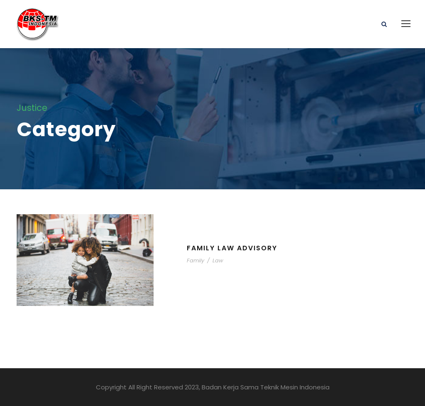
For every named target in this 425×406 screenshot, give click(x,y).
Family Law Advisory (232, 248)
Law (217, 260)
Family (195, 260)
